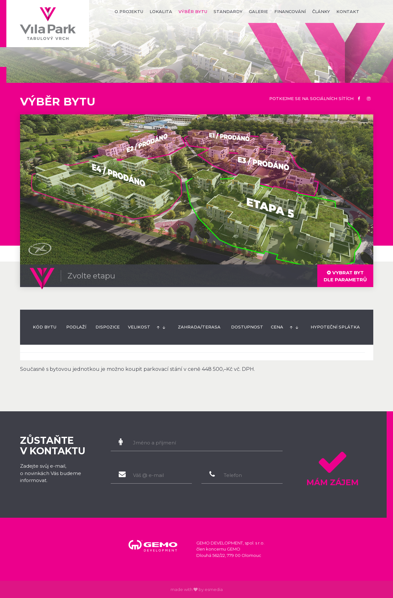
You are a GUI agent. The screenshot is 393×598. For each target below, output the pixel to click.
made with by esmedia (197, 589)
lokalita (161, 11)
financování (290, 11)
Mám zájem (332, 466)
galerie (258, 11)
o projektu (129, 11)
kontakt (347, 11)
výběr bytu (193, 11)
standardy (228, 11)
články (321, 11)
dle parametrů (345, 276)
